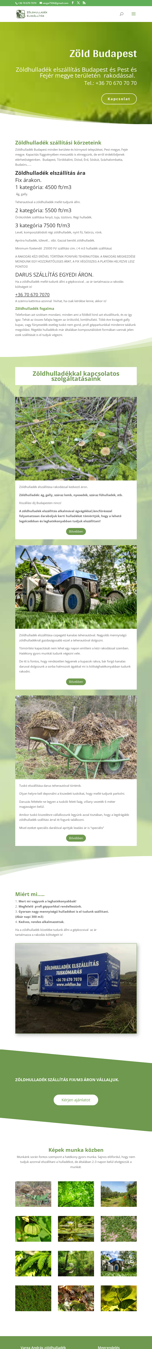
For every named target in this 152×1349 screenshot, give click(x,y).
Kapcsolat (119, 98)
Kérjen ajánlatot (76, 1100)
